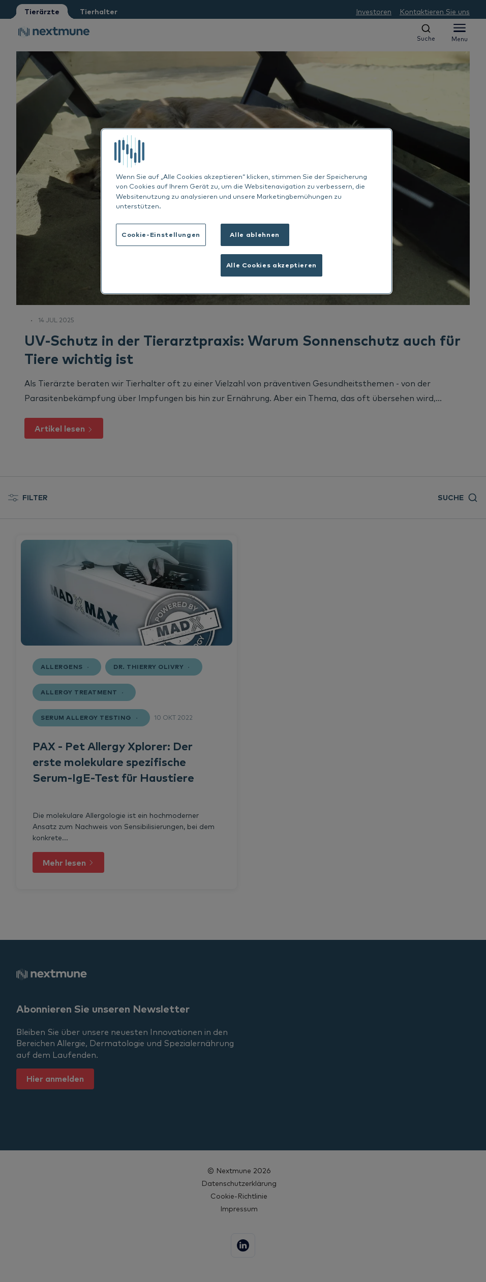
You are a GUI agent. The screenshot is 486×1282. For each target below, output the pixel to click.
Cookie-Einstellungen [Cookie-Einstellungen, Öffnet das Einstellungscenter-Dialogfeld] (161, 234)
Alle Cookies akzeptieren (271, 265)
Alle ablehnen (254, 234)
